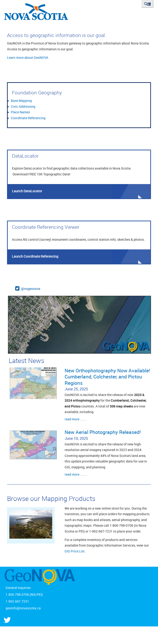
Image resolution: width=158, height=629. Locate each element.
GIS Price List (75, 551)
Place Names (20, 112)
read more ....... (76, 419)
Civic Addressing (23, 106)
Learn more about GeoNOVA (27, 57)
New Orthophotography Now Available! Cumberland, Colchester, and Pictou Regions (107, 376)
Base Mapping (21, 100)
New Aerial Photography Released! (103, 432)
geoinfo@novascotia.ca (23, 608)
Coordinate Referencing (28, 118)
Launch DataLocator (27, 191)
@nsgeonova (30, 288)
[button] (147, 4)
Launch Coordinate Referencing (35, 256)
